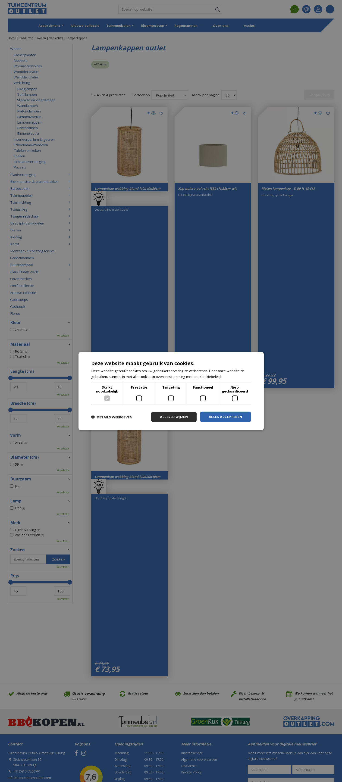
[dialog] (171, 391)
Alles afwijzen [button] (174, 416)
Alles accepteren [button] (225, 416)
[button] (111, 416)
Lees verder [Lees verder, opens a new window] (232, 376)
